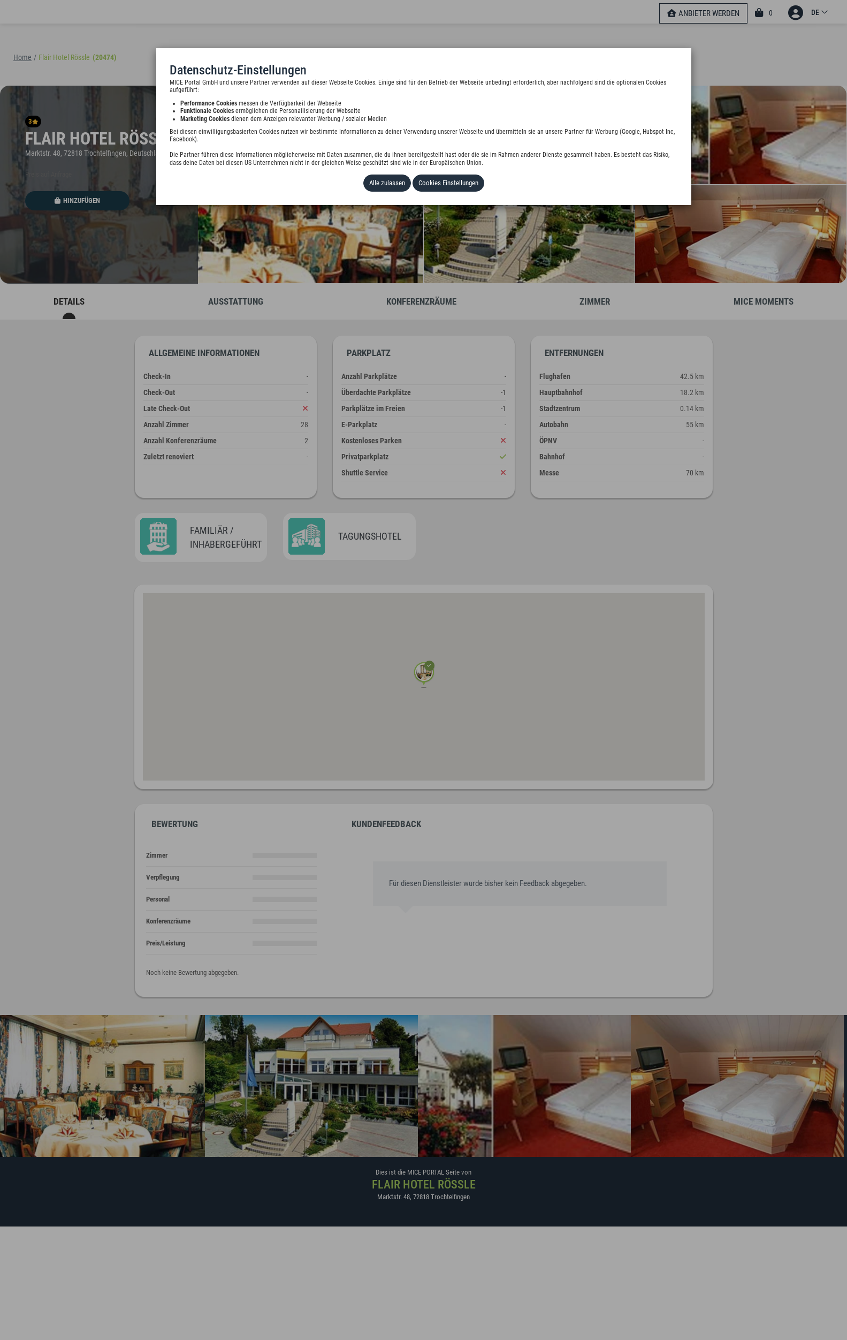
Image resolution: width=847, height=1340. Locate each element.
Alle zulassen (387, 183)
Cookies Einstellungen (448, 183)
